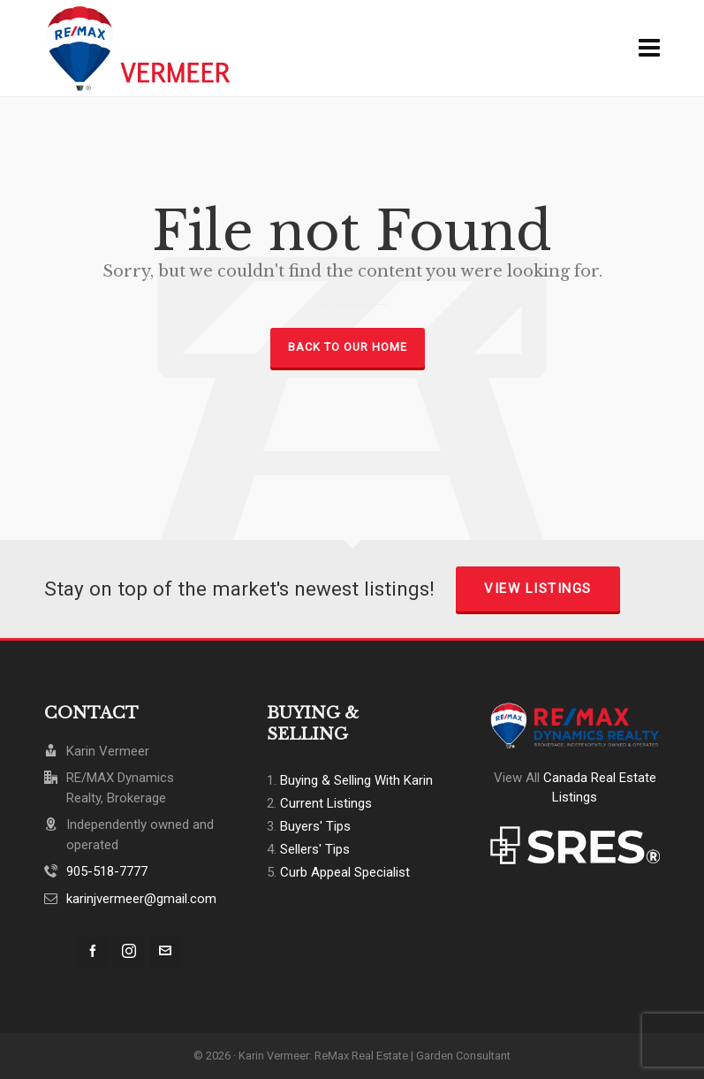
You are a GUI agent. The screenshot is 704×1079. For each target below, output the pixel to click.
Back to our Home (347, 346)
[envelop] (165, 951)
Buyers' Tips (315, 826)
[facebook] (93, 951)
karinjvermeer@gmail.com (141, 899)
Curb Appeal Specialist (345, 872)
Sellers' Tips (315, 849)
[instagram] (129, 951)
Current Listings (326, 803)
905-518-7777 (107, 871)
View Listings (538, 588)
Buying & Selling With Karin (356, 780)
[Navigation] (649, 48)
